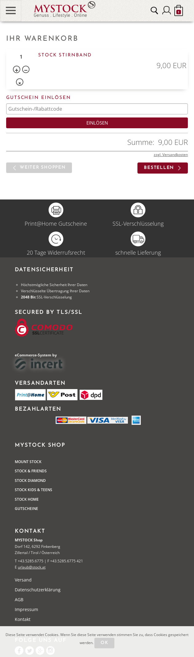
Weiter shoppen (43, 167)
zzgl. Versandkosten (171, 154)
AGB (19, 599)
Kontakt (22, 619)
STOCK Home (27, 499)
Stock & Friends (31, 471)
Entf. (20, 83)
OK (105, 643)
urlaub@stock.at (32, 567)
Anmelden (166, 10)
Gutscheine (26, 508)
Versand (23, 580)
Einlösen (97, 123)
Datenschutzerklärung (38, 590)
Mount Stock (28, 461)
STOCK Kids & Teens (33, 489)
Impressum (26, 609)
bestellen (159, 168)
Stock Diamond (30, 480)
